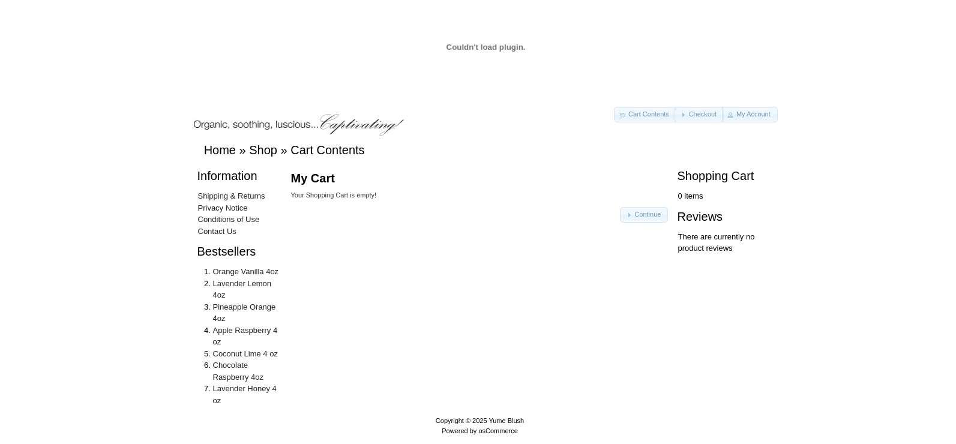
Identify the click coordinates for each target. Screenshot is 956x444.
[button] (645, 114)
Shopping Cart (716, 175)
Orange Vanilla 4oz (246, 271)
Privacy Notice (223, 207)
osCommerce (497, 430)
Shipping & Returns (231, 195)
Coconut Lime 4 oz (245, 353)
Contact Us (217, 231)
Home (220, 150)
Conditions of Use (229, 219)
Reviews (700, 216)
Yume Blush (506, 420)
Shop (263, 150)
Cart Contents (327, 150)
